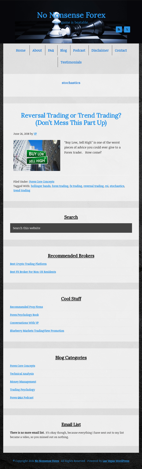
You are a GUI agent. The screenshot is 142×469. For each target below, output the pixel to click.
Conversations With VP (24, 323)
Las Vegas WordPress (116, 461)
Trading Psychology (22, 389)
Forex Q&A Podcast (21, 397)
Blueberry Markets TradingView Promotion (37, 331)
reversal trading (93, 186)
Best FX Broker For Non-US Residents (33, 272)
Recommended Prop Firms (26, 307)
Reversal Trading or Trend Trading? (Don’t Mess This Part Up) (71, 119)
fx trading (76, 186)
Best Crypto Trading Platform (28, 264)
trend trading (21, 190)
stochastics (117, 186)
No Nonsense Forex (71, 15)
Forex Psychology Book (24, 315)
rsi (106, 186)
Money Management (23, 382)
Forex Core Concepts (41, 181)
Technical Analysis (22, 374)
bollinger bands (41, 186)
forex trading (60, 186)
